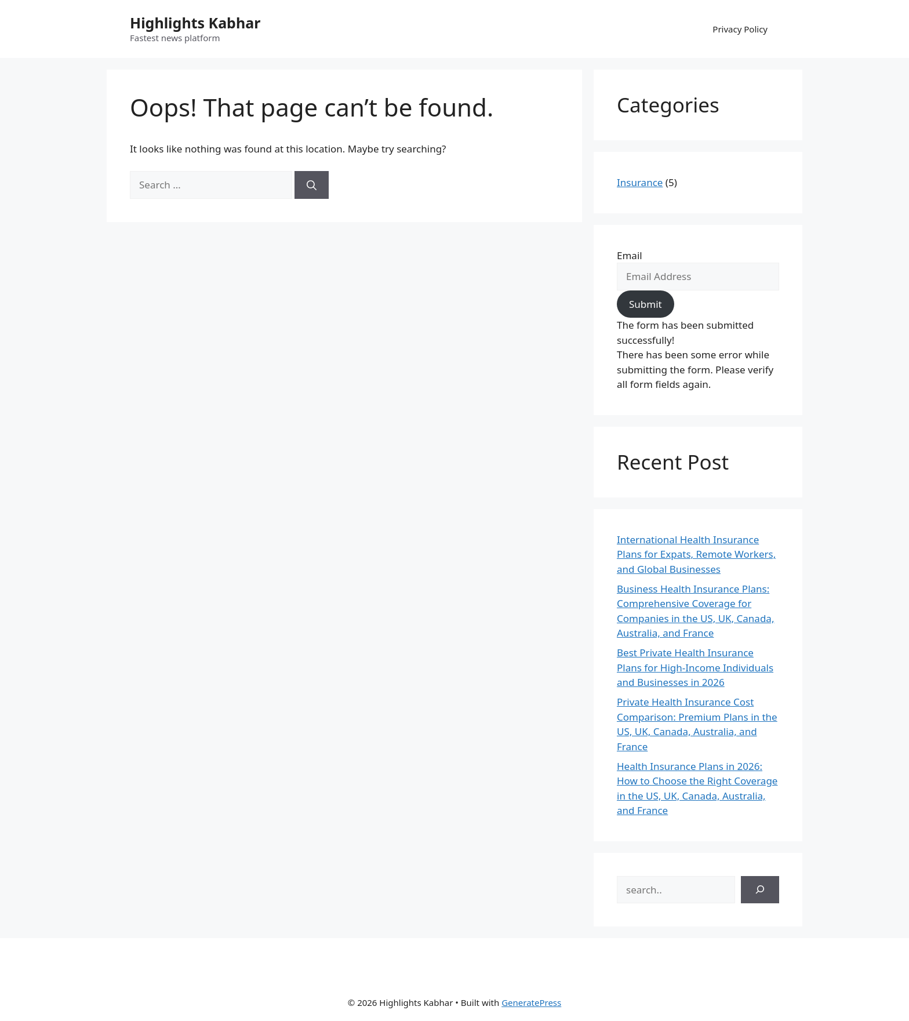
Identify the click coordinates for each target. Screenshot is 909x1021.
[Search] (311, 185)
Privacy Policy (740, 29)
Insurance (640, 182)
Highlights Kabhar (195, 22)
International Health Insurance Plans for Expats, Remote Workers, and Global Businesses (696, 554)
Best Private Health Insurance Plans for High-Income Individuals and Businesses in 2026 (695, 667)
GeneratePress (531, 1002)
